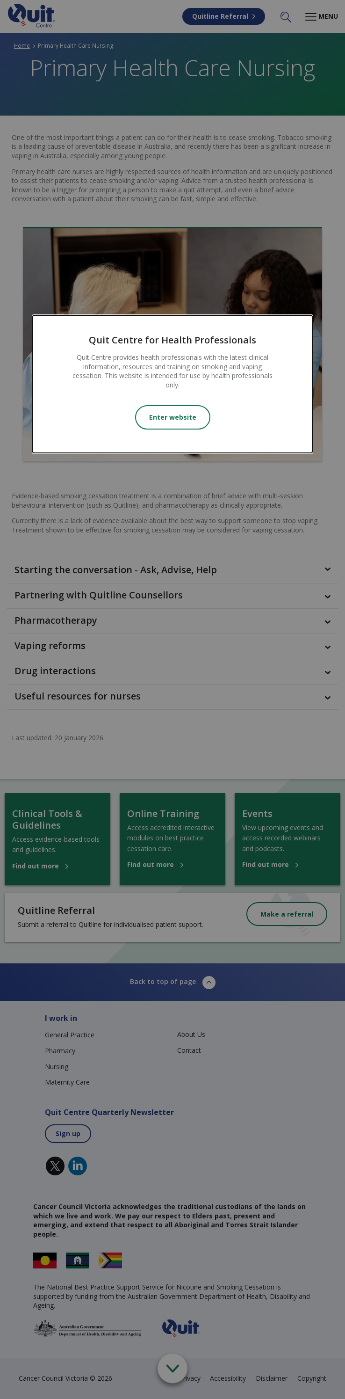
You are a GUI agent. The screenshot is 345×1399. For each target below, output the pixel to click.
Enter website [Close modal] (172, 417)
